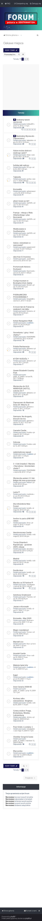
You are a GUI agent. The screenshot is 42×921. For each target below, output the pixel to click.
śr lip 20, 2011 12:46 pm (24, 394)
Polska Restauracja (21, 346)
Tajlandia (17, 177)
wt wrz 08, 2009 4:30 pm (24, 633)
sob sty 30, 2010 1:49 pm (23, 586)
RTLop (29, 167)
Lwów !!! (16, 492)
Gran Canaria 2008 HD (22, 687)
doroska (29, 549)
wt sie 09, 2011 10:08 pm (22, 377)
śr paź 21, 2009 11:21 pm (23, 609)
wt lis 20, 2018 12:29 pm (22, 193)
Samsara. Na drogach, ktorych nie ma (22, 417)
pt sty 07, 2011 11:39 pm (24, 455)
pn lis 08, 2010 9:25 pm (24, 483)
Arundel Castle (19, 653)
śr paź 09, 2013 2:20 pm (24, 312)
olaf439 (29, 203)
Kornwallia (17, 189)
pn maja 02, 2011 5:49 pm (24, 433)
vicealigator (31, 585)
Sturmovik (30, 271)
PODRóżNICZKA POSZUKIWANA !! (20, 296)
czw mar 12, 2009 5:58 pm (22, 755)
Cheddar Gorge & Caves (23, 737)
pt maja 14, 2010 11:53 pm (23, 523)
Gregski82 (30, 299)
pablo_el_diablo (18, 376)
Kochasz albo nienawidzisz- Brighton (22, 699)
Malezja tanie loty (20, 665)
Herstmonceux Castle (22, 532)
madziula (30, 494)
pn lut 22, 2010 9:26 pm (24, 573)
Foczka (29, 432)
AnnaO (29, 285)
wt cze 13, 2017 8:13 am (24, 220)
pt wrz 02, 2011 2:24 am (24, 362)
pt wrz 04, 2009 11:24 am (24, 644)
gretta (29, 179)
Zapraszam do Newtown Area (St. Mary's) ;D (23, 403)
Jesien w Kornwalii (21, 606)
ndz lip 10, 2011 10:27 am (22, 422)
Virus (28, 523)
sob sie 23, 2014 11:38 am (22, 273)
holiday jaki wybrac (21, 165)
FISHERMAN (31, 337)
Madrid (16, 558)
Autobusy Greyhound (22, 595)
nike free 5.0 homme (22, 257)
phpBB (12, 917)
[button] (28, 59)
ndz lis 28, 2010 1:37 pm (22, 472)
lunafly (29, 508)
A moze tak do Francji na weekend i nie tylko (23, 308)
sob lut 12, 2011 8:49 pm (24, 445)
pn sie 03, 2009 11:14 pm (22, 679)
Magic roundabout (21, 630)
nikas (28, 155)
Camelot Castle (19, 430)
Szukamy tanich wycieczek (21, 121)
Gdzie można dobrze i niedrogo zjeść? (22, 151)
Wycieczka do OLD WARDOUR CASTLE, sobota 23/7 (21, 388)
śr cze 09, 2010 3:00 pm (21, 496)
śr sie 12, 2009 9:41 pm (24, 668)
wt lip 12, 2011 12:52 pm (21, 408)
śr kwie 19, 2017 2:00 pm (23, 249)
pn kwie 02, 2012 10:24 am (23, 339)
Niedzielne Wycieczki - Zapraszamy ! (24, 137)
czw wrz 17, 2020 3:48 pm (24, 180)
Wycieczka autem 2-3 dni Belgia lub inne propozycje (24, 479)
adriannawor (31, 191)
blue (28, 644)
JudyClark (30, 259)
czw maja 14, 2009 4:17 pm (24, 731)
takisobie (30, 140)
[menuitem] (7, 3)
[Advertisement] (21, 85)
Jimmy (29, 717)
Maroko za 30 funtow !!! (23, 582)
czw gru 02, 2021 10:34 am (24, 156)
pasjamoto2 (31, 247)
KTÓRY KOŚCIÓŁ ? (21, 359)
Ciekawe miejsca (13, 43)
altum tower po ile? (21, 201)
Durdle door (18, 570)
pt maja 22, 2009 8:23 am (23, 718)
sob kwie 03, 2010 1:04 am (24, 561)
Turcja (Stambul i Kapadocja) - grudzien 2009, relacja (22, 544)
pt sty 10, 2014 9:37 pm (23, 286)
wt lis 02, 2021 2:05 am (23, 168)
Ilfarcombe (17, 751)
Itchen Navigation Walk (22, 321)
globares (30, 348)
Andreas (30, 620)
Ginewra (29, 311)
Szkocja (16, 442)
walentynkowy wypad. (22, 452)
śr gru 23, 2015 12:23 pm (24, 141)
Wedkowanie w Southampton (19, 230)
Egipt (15, 675)
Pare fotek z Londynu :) (23, 727)
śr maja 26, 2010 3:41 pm (23, 509)
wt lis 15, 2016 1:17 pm (21, 126)
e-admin (30, 323)
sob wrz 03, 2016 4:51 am (22, 261)
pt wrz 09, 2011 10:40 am (24, 349)
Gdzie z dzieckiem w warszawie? (21, 244)
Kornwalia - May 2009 (22, 618)
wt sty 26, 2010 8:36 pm (24, 598)
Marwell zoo (18, 642)
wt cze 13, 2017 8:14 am (24, 204)
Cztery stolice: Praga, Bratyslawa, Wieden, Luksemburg (22, 713)
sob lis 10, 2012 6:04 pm (21, 325)
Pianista (29, 597)
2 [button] (25, 59)
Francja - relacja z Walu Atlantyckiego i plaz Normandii (23, 215)
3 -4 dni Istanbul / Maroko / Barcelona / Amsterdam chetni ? (24, 466)
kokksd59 (30, 124)
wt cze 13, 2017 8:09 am (24, 234)
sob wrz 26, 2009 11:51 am (22, 622)
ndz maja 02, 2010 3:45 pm (24, 535)
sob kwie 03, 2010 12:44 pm (23, 551)
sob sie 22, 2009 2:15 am (23, 656)
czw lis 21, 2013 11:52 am (22, 301)
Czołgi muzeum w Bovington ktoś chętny (22, 282)
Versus (29, 632)
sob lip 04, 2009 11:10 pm (24, 704)
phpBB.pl (28, 918)
